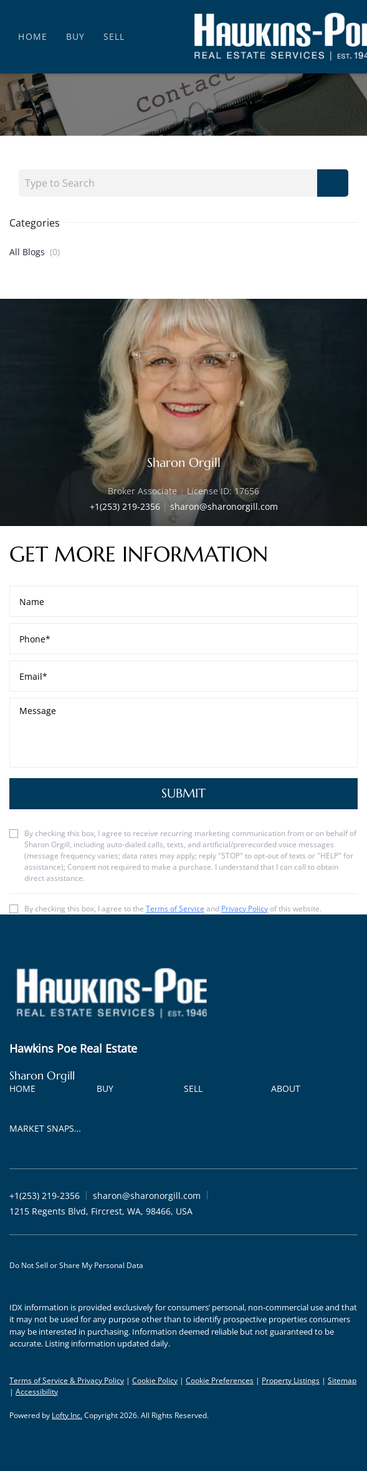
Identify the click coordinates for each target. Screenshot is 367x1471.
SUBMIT (183, 793)
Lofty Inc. (67, 1415)
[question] (183, 733)
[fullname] (183, 601)
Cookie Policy (155, 1380)
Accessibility (37, 1391)
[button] (25, 1091)
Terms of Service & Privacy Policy (66, 1380)
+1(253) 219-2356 (125, 506)
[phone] (183, 638)
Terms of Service (175, 908)
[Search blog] (332, 183)
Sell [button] (114, 36)
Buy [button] (75, 36)
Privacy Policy (244, 908)
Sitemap (342, 1380)
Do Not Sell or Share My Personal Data (76, 1265)
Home (32, 36)
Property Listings (291, 1380)
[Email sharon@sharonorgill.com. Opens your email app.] (147, 1195)
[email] (183, 676)
